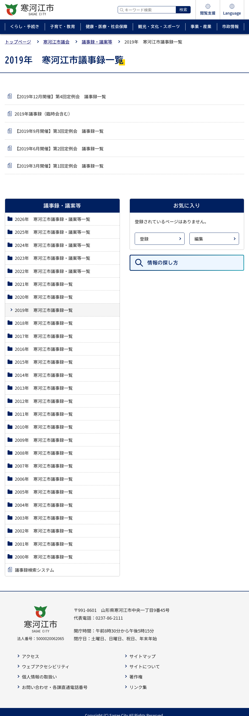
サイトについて (144, 666)
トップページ (18, 41)
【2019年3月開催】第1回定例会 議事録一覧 (59, 166)
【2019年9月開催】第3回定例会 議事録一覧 (59, 131)
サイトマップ (142, 656)
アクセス (30, 656)
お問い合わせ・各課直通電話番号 (55, 687)
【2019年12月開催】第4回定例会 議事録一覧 (60, 96)
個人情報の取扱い (39, 676)
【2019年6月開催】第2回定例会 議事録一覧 (59, 148)
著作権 (135, 676)
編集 (199, 239)
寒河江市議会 (56, 41)
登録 (144, 239)
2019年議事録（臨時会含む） (43, 113)
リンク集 (138, 687)
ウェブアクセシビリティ (46, 666)
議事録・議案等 (97, 41)
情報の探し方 (162, 262)
